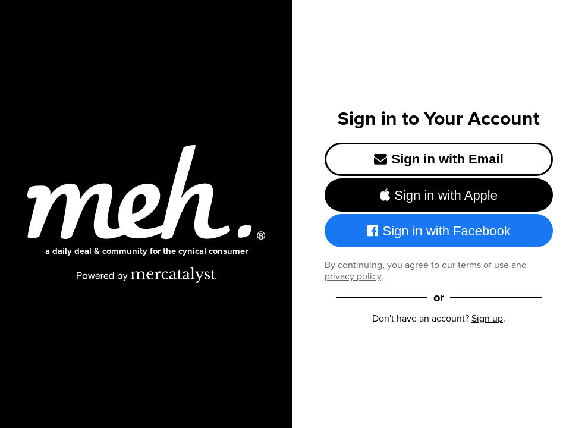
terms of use (483, 265)
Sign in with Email (439, 159)
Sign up (487, 318)
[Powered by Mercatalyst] (146, 274)
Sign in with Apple (439, 195)
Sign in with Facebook (439, 231)
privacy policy (353, 276)
